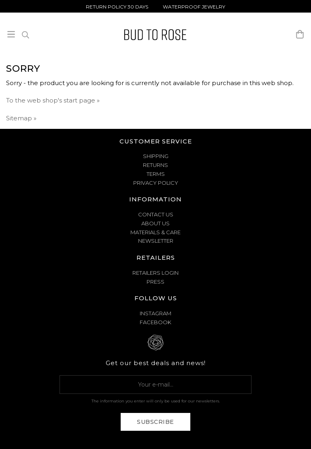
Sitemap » (21, 118)
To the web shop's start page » (53, 100)
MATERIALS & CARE (155, 232)
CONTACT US (155, 214)
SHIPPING (155, 156)
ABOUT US (155, 223)
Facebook (155, 322)
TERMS (156, 174)
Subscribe (155, 421)
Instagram (155, 313)
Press (155, 281)
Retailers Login (155, 272)
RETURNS (155, 165)
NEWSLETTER (155, 240)
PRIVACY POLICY (155, 183)
